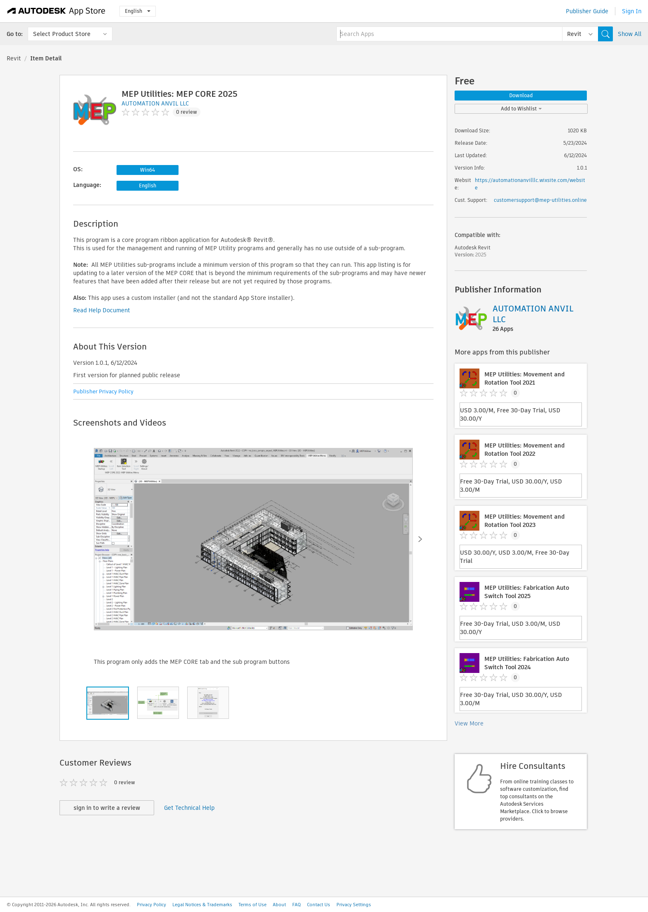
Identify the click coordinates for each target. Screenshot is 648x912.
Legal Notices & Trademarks (202, 904)
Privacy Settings (353, 904)
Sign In (631, 11)
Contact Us (318, 904)
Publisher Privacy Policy (103, 391)
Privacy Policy (151, 904)
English (137, 10)
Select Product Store (62, 34)
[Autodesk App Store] (56, 11)
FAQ (296, 904)
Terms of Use (252, 904)
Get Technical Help (189, 808)
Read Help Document (101, 310)
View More (469, 723)
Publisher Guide (587, 11)
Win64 (147, 169)
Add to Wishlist (521, 108)
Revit (14, 58)
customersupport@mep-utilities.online (540, 199)
